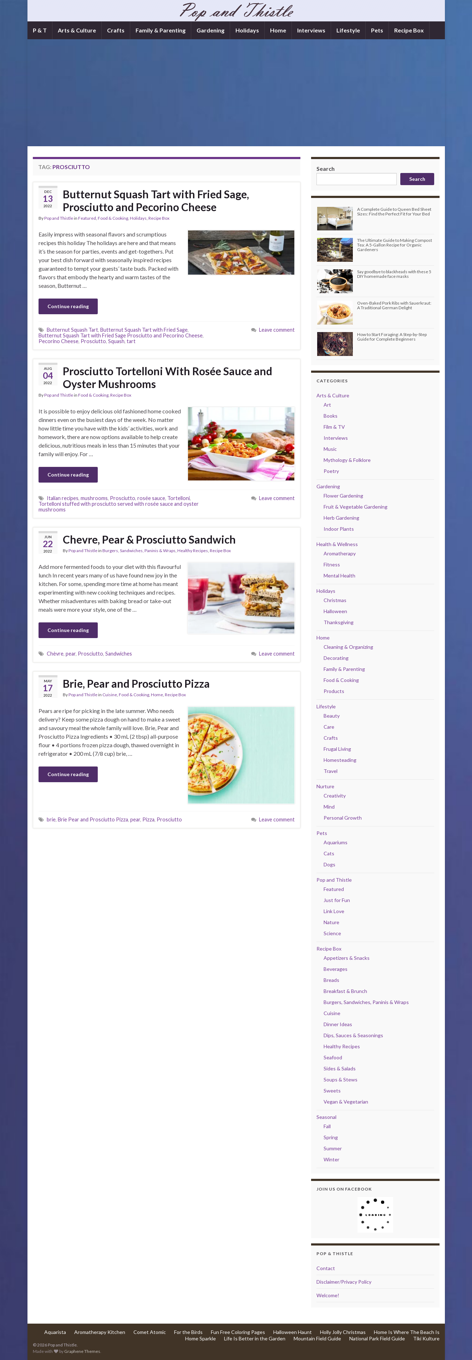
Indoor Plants (339, 529)
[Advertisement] (236, 93)
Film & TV (334, 427)
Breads (331, 980)
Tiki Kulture (426, 1338)
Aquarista (55, 1332)
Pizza (148, 819)
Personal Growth (343, 818)
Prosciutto (93, 341)
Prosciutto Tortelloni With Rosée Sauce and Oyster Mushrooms (167, 377)
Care (329, 727)
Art (327, 405)
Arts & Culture (77, 30)
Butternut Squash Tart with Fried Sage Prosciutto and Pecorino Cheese (121, 335)
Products (334, 691)
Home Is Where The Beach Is (407, 1332)
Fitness (332, 564)
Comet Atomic (149, 1332)
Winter (331, 1159)
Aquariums (335, 842)
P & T (40, 30)
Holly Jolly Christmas (343, 1332)
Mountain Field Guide (317, 1338)
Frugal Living (337, 749)
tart (131, 341)
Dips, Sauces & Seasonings (353, 1035)
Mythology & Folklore (347, 460)
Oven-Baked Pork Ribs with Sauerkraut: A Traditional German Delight (394, 305)
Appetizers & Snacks (347, 958)
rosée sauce (151, 498)
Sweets (332, 1091)
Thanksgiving (339, 622)
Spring (331, 1137)
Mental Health (339, 575)
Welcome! (327, 1295)
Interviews (311, 30)
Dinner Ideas (338, 1024)
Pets (377, 30)
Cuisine (109, 694)
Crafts (116, 30)
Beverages (335, 969)
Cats (329, 853)
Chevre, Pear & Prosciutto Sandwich (149, 539)
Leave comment (277, 330)
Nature (331, 922)
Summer (333, 1148)
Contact (325, 1268)
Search (325, 168)
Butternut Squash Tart (72, 330)
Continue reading (68, 306)
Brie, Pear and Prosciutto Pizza (136, 683)
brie (51, 819)
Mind (329, 807)
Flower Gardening (343, 496)
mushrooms (94, 498)
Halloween (335, 611)
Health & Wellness (337, 544)
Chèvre (55, 654)
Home (278, 30)
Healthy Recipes (192, 550)
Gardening (210, 30)
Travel (330, 771)
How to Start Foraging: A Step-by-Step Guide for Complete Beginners (392, 337)
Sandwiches (118, 654)
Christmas (335, 600)
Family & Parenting (161, 30)
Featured (87, 218)
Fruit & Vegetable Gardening (355, 507)
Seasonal (326, 1117)
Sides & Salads (340, 1068)
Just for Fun (337, 900)
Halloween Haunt (292, 1332)
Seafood (333, 1057)
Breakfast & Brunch (345, 991)
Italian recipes (62, 498)
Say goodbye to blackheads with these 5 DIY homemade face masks (394, 274)
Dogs (329, 864)
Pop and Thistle (58, 218)
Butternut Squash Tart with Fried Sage (144, 330)
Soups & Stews (340, 1079)
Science (332, 933)
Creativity (335, 796)
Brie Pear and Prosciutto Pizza (93, 819)
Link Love (334, 911)
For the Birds (188, 1332)
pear (71, 654)
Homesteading (340, 760)
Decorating (336, 658)
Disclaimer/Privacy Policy (343, 1282)
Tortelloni (178, 498)
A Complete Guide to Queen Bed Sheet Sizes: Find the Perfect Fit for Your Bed (394, 212)
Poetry (331, 471)
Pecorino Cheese (58, 341)
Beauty (332, 716)
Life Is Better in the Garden (254, 1338)
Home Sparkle (200, 1338)
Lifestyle (348, 30)
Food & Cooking (113, 218)
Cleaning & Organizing (348, 647)
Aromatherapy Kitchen (99, 1332)
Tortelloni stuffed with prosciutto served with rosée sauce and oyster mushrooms (119, 507)
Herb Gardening (341, 518)
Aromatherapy (340, 553)
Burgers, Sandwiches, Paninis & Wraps (139, 550)
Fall (327, 1126)
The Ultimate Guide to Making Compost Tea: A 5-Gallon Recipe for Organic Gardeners (394, 245)
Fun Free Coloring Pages (238, 1332)
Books (330, 416)
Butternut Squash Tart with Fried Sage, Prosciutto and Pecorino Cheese (156, 200)
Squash (116, 341)
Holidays (247, 30)
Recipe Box (409, 30)
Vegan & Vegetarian (346, 1102)
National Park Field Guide (377, 1338)
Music (330, 449)
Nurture (325, 786)
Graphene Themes (82, 1351)
